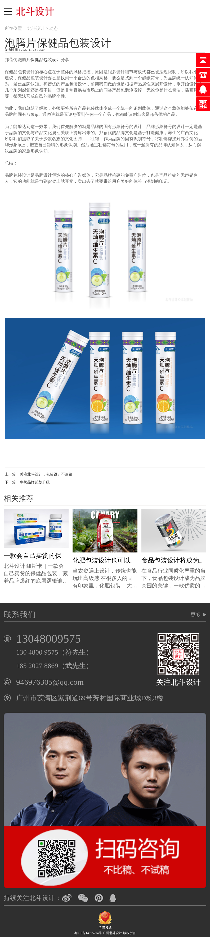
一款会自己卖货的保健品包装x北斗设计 (60, 555)
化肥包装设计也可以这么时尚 (114, 560)
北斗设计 (35, 28)
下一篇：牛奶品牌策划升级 (27, 482)
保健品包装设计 (45, 59)
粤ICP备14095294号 (88, 933)
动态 (53, 28)
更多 (195, 615)
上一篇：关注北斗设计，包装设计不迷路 (39, 474)
